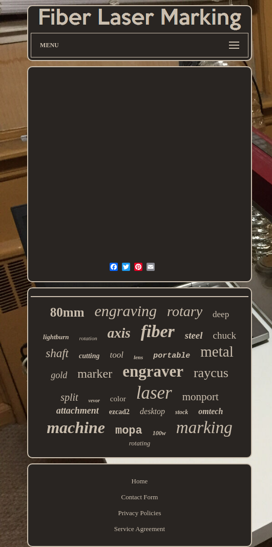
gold (59, 375)
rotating (139, 443)
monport (200, 396)
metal (216, 351)
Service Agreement (139, 529)
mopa (128, 430)
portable (171, 355)
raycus (211, 372)
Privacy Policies (139, 513)
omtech (210, 411)
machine (76, 427)
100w (159, 433)
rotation (88, 338)
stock (181, 412)
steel (194, 335)
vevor (94, 400)
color (118, 399)
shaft (57, 353)
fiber (158, 331)
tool (116, 355)
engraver (152, 371)
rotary (184, 311)
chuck (224, 335)
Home (140, 481)
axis (119, 333)
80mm (67, 312)
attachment (77, 410)
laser (154, 393)
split (69, 397)
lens (138, 357)
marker (94, 373)
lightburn (56, 337)
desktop (152, 411)
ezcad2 (119, 412)
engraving (125, 310)
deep (221, 314)
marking (204, 427)
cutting (89, 356)
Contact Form (139, 497)
